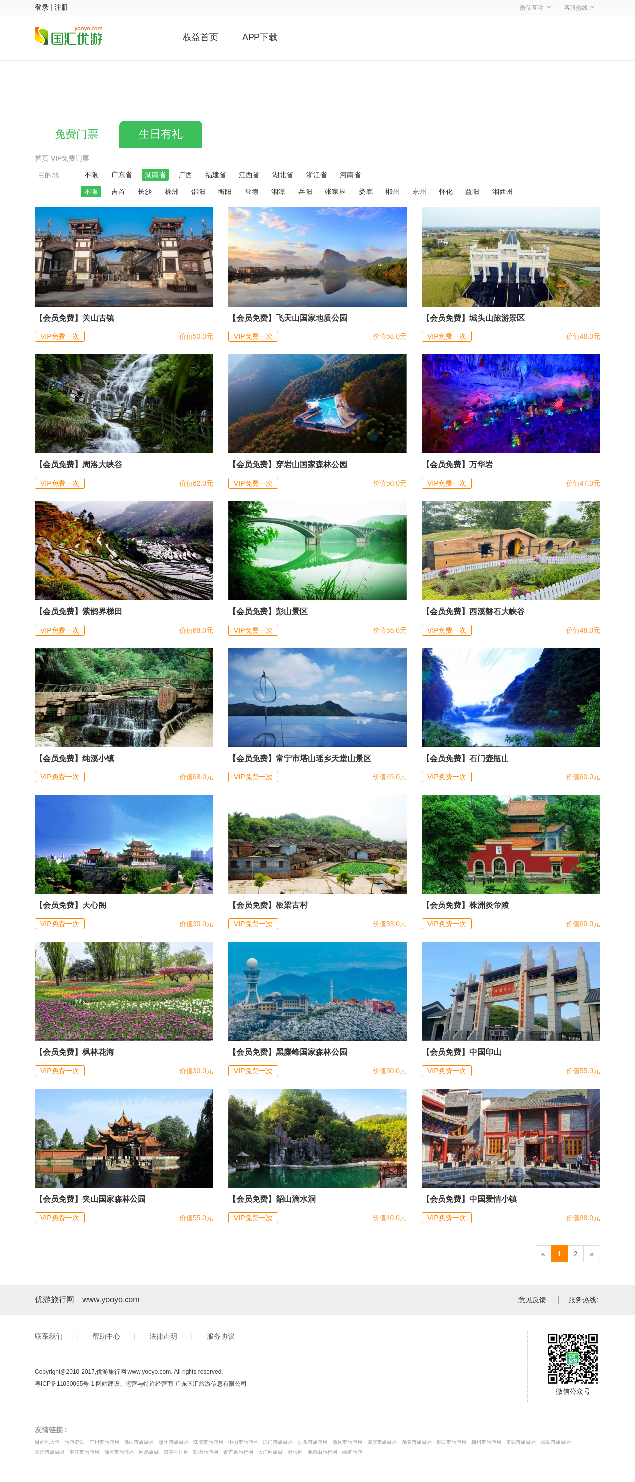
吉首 (118, 191)
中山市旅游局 (243, 1442)
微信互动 (535, 7)
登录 (42, 7)
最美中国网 (176, 1452)
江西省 (249, 175)
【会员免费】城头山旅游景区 (473, 318)
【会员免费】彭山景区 (268, 611)
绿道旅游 (352, 1452)
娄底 (366, 191)
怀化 (446, 191)
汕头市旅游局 (312, 1442)
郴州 (392, 191)
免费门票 (76, 134)
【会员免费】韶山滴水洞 (272, 1199)
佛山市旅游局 (139, 1442)
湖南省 (155, 175)
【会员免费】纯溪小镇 (74, 758)
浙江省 (316, 175)
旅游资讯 (74, 1442)
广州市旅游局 (104, 1442)
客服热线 (579, 7)
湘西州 (502, 191)
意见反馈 (532, 1300)
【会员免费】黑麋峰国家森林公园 (287, 1052)
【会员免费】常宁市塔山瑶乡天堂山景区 (299, 758)
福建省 (215, 175)
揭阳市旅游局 (556, 1442)
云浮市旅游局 (49, 1452)
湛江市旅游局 (84, 1452)
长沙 (145, 191)
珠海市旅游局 (208, 1442)
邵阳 (198, 191)
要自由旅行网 (322, 1452)
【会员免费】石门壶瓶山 (465, 758)
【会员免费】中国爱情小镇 (469, 1199)
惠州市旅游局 (174, 1442)
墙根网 (295, 1452)
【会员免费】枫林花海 (74, 1052)
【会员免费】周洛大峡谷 (78, 464)
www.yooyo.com (111, 1299)
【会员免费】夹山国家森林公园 (90, 1199)
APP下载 (260, 37)
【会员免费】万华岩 (457, 464)
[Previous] (543, 1253)
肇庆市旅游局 (382, 1442)
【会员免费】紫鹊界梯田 (78, 611)
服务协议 (221, 1336)
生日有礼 (161, 134)
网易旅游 (149, 1452)
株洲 (172, 191)
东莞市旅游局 (521, 1442)
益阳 (472, 191)
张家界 (335, 191)
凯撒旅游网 (205, 1452)
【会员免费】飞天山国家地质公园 (287, 318)
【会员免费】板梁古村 (268, 905)
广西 (185, 175)
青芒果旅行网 (238, 1452)
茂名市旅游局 (417, 1442)
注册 (61, 7)
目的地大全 (47, 1442)
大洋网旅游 (270, 1452)
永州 (419, 191)
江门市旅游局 (278, 1442)
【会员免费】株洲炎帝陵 (465, 905)
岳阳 (305, 191)
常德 (251, 191)
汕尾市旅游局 (119, 1452)
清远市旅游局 (347, 1442)
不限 (91, 175)
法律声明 (163, 1336)
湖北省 (282, 175)
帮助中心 (106, 1336)
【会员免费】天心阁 (70, 905)
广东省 (121, 175)
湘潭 (278, 191)
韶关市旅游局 (451, 1442)
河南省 (350, 175)
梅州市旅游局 (486, 1442)
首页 (42, 158)
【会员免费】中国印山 (461, 1052)
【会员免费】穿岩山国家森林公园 (287, 464)
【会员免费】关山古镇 (74, 318)
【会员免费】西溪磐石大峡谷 (473, 611)
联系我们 (49, 1336)
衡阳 (225, 191)
